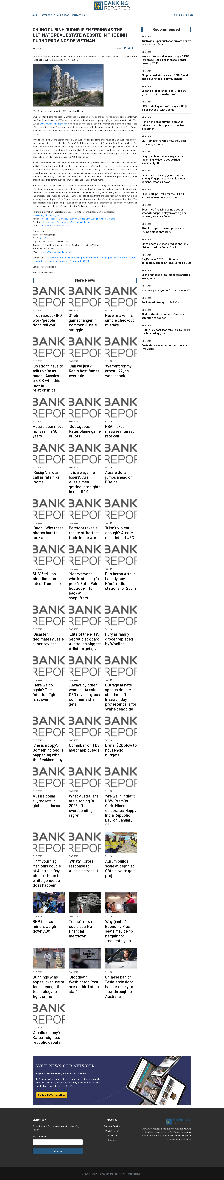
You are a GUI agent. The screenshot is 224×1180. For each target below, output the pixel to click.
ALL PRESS (63, 15)
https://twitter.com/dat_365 (55, 225)
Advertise (112, 1135)
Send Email (44, 238)
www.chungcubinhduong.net (53, 123)
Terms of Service (112, 1126)
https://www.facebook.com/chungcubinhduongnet (68, 222)
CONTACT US (78, 15)
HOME (35, 15)
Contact (112, 1140)
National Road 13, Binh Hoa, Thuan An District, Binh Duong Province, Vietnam (78, 218)
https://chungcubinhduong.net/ (57, 251)
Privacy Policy (112, 1130)
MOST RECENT (47, 15)
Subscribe (57, 1151)
